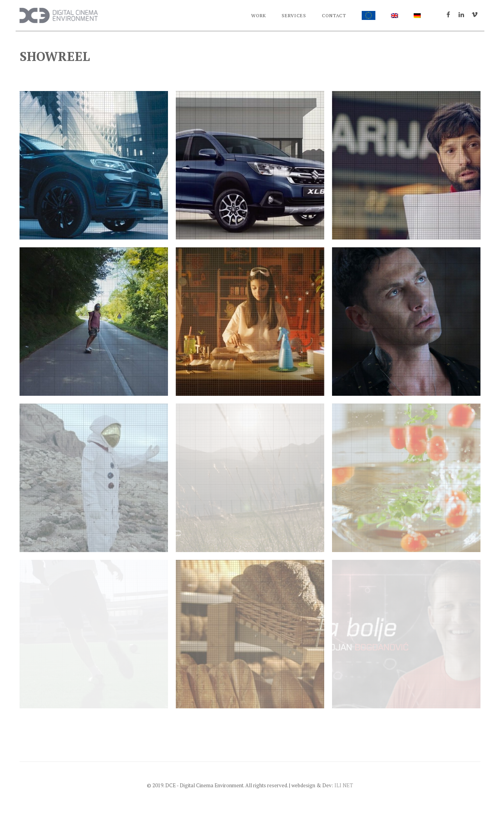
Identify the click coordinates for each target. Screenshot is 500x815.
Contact (334, 15)
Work (258, 15)
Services (294, 15)
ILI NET (343, 785)
